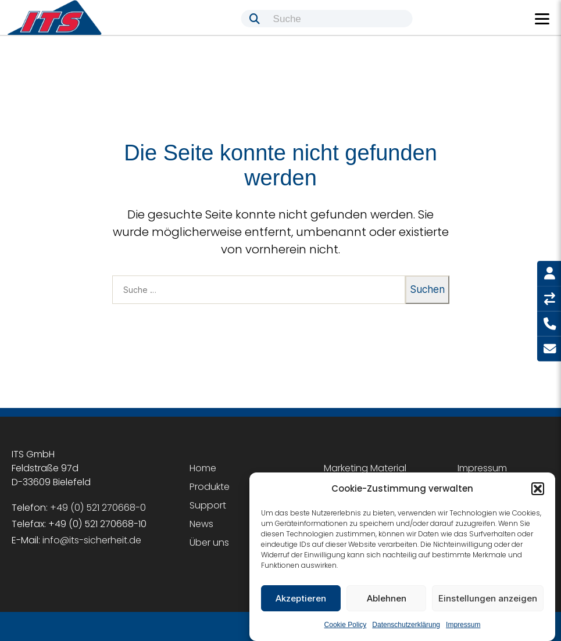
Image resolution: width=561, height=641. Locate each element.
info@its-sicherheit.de (91, 540)
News (201, 524)
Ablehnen (386, 598)
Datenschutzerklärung (406, 625)
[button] (538, 489)
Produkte (210, 486)
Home (203, 468)
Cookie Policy (345, 625)
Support (208, 505)
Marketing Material (365, 468)
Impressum (463, 625)
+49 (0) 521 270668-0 (98, 507)
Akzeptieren (301, 598)
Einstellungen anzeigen (487, 598)
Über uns (209, 542)
